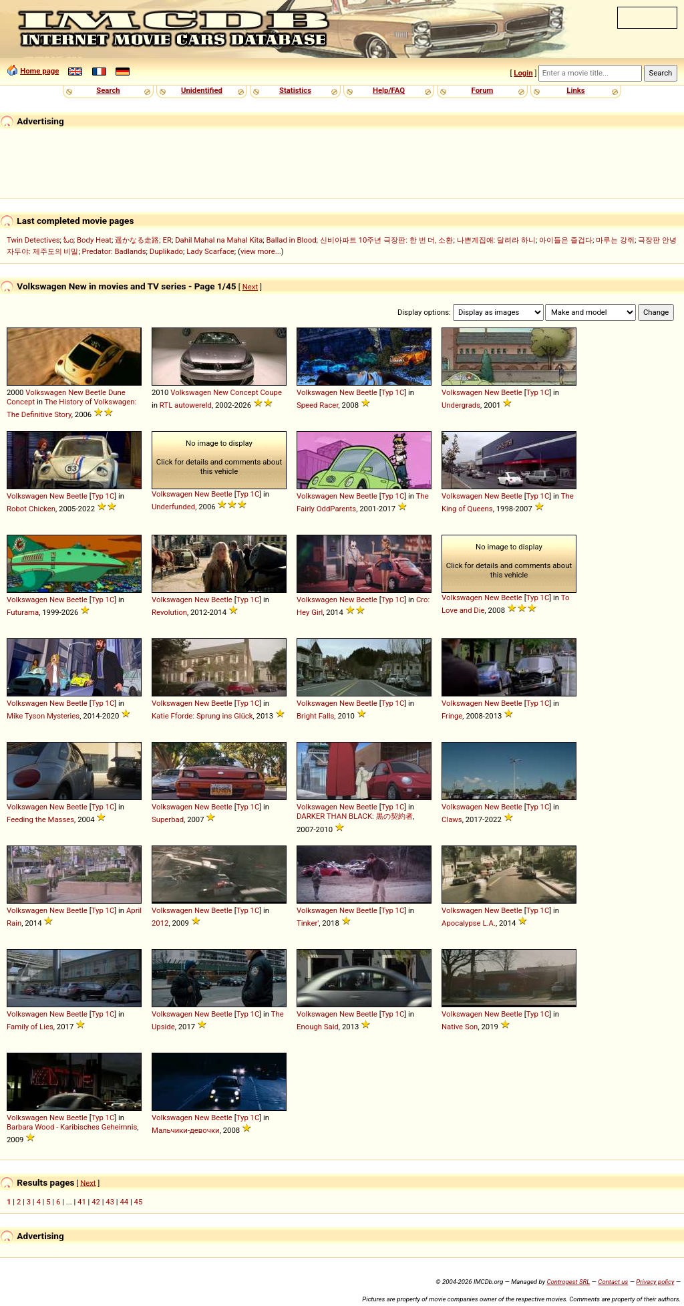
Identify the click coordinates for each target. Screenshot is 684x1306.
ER (167, 240)
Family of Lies (30, 1026)
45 (138, 1201)
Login (523, 73)
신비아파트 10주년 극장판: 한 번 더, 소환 (387, 240)
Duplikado (166, 251)
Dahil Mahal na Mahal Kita (219, 240)
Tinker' (308, 923)
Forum (483, 90)
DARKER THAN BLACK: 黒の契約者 (355, 816)
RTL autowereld (186, 405)
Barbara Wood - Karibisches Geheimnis (72, 1127)
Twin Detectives (33, 240)
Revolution (169, 612)
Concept (21, 401)
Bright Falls (315, 716)
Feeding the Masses (40, 819)
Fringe (452, 716)
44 (124, 1201)
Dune (117, 392)
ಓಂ (68, 240)
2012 (160, 923)
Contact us (613, 1281)
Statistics (295, 90)
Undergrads (461, 405)
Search (108, 90)
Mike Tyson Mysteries (43, 716)
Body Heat (94, 240)
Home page (39, 71)
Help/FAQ (389, 90)
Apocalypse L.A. (469, 923)
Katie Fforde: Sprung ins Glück (202, 716)
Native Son (460, 1026)
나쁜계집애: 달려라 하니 (496, 240)
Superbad (168, 819)
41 (81, 1201)
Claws (452, 819)
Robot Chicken (31, 508)
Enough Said (318, 1026)
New (75, 392)
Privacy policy (655, 1281)
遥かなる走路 (137, 240)
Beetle (96, 392)
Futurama (23, 612)
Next (250, 286)
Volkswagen (45, 392)
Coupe (270, 392)
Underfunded (173, 506)
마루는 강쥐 (615, 240)
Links (575, 90)
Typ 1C (393, 392)
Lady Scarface (210, 251)
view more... (260, 251)
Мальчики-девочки (186, 1130)
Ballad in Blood (292, 240)
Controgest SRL (568, 1281)
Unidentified (201, 90)
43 (110, 1201)
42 (96, 1201)
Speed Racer (318, 405)
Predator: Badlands (114, 251)
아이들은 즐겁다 (565, 240)
